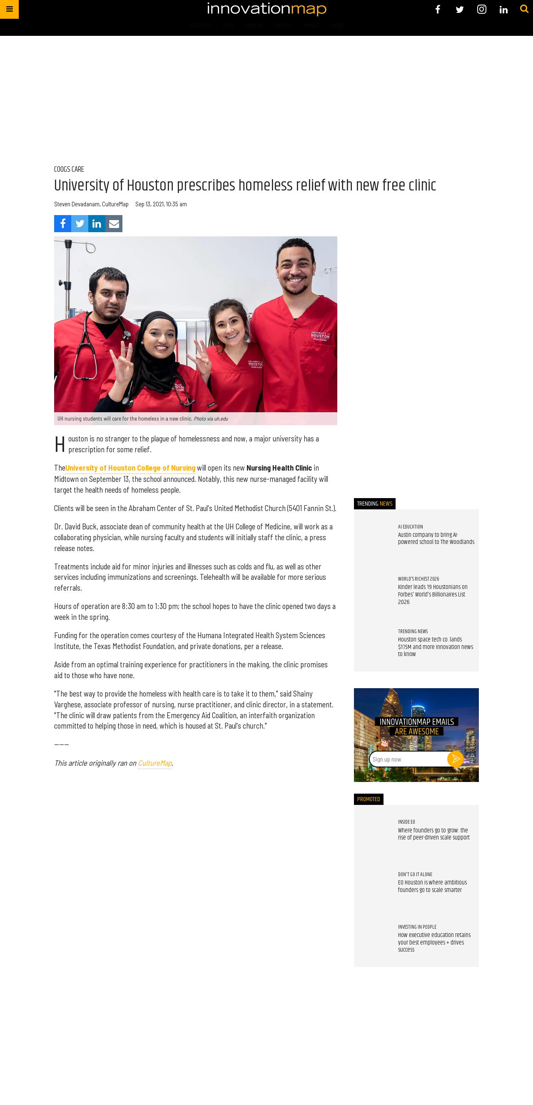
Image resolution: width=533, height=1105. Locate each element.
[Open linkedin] (503, 9)
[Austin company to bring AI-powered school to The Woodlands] (372, 541)
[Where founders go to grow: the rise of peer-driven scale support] (372, 836)
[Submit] (524, 9)
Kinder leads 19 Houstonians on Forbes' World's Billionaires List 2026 (433, 594)
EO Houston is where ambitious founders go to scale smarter (432, 886)
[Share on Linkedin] (96, 223)
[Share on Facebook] (62, 223)
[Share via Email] (113, 223)
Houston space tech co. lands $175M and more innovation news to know (435, 647)
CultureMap (155, 762)
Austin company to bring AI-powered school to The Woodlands (436, 539)
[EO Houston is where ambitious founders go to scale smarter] (372, 889)
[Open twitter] (460, 9)
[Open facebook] (438, 9)
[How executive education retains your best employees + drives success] (372, 941)
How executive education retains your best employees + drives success (434, 943)
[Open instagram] (481, 9)
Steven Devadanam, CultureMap (91, 204)
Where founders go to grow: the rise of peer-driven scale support (434, 834)
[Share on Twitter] (79, 223)
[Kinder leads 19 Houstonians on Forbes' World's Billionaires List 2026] (372, 593)
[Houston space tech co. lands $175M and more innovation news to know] (372, 645)
